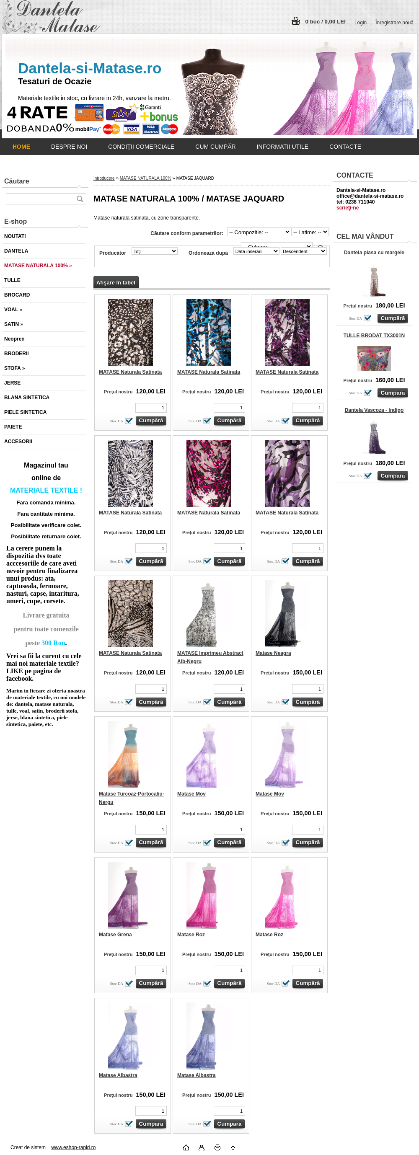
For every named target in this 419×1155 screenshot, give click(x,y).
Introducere (104, 178)
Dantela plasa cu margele (374, 253)
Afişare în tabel (115, 282)
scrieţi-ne (347, 208)
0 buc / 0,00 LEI (325, 21)
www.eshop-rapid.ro (73, 1147)
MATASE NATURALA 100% (145, 178)
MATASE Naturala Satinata (130, 372)
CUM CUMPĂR (215, 146)
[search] (79, 199)
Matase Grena (115, 935)
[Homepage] (21, 146)
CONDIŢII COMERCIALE (141, 146)
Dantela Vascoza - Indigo (374, 410)
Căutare (16, 181)
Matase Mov (191, 794)
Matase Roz (191, 935)
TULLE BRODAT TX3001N (374, 335)
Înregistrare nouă (394, 23)
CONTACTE (345, 146)
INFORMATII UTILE (282, 146)
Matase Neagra (273, 653)
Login (360, 23)
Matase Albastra (118, 1075)
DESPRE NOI (69, 146)
